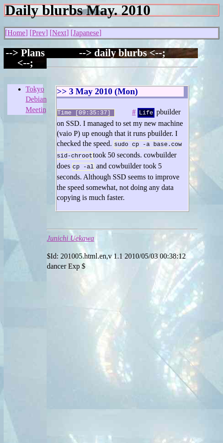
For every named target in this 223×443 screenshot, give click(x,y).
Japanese (86, 33)
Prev (38, 33)
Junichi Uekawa (70, 234)
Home (16, 33)
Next (59, 33)
